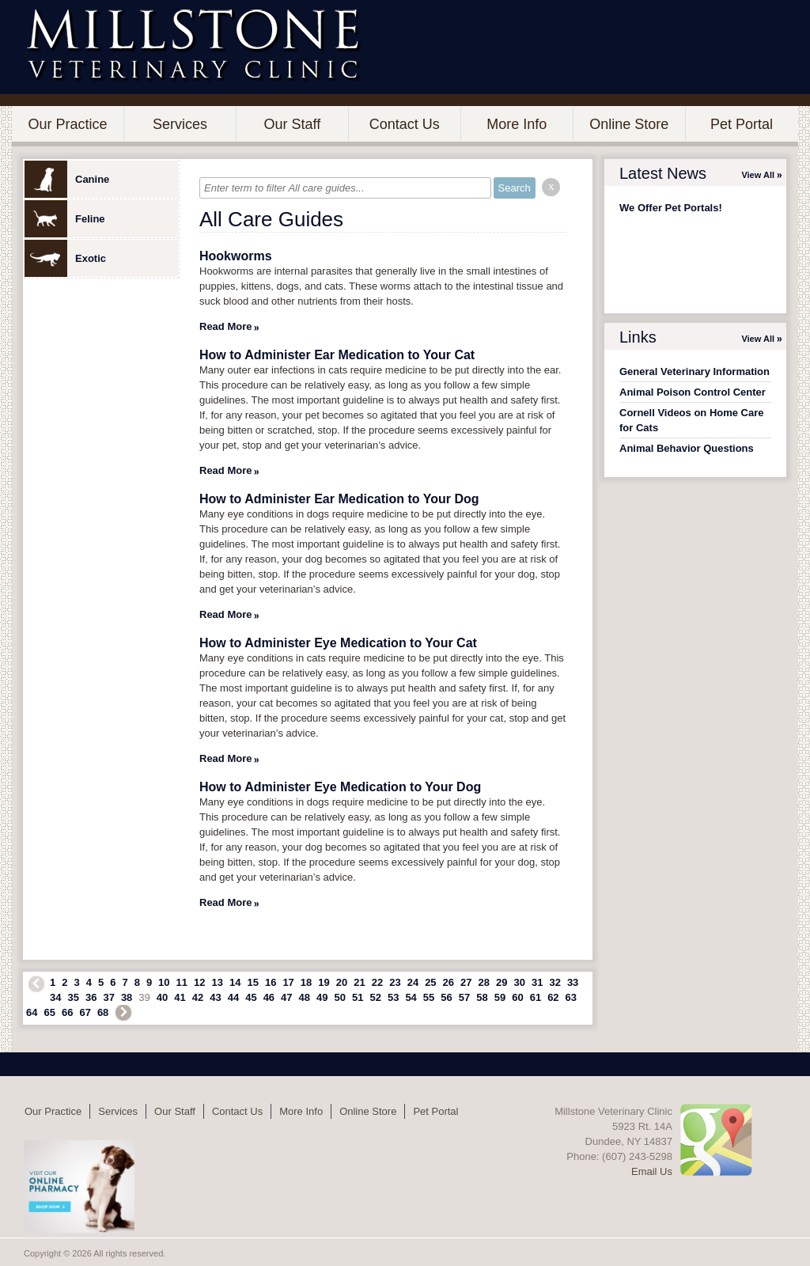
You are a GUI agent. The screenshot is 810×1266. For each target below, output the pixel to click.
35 (72, 997)
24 (412, 982)
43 (215, 997)
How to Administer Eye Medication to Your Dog (340, 787)
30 (518, 982)
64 (31, 1012)
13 (217, 982)
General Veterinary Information (694, 371)
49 (321, 997)
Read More (225, 326)
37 (108, 997)
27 (465, 982)
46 (268, 997)
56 (446, 997)
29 (501, 982)
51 (357, 997)
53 (393, 997)
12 (199, 982)
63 (571, 997)
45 (250, 997)
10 (163, 982)
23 (394, 982)
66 (67, 1012)
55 (428, 997)
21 (359, 982)
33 (572, 982)
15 (252, 982)
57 (464, 997)
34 (55, 997)
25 (430, 982)
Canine (67, 179)
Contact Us (404, 124)
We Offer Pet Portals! (670, 208)
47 (286, 997)
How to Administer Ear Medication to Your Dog (339, 499)
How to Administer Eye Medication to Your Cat (338, 643)
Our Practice (67, 124)
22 (377, 982)
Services (180, 124)
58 (481, 997)
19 (323, 982)
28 (484, 982)
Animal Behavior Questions (686, 448)
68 (102, 1012)
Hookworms (235, 256)
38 (126, 997)
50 (340, 997)
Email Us (651, 1171)
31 (537, 982)
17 (287, 982)
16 (270, 982)
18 (306, 982)
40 (162, 997)
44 (233, 997)
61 (535, 997)
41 (179, 997)
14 (234, 982)
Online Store (628, 124)
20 (341, 982)
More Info (516, 124)
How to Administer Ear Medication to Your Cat (337, 355)
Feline (65, 218)
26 (448, 982)
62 (552, 997)
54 (410, 997)
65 (49, 1012)
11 (181, 982)
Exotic (65, 258)
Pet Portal (741, 124)
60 (517, 997)
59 (499, 997)
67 (84, 1012)
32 (554, 982)
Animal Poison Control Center (692, 392)
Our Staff (291, 124)
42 (197, 997)
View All (757, 175)
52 (374, 997)
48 (304, 997)
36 (91, 997)
